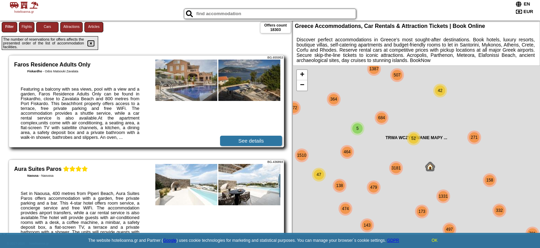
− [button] (302, 85)
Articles (94, 27)
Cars (47, 27)
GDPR (393, 240)
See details (251, 141)
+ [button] (302, 75)
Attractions (71, 27)
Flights (27, 27)
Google (170, 240)
